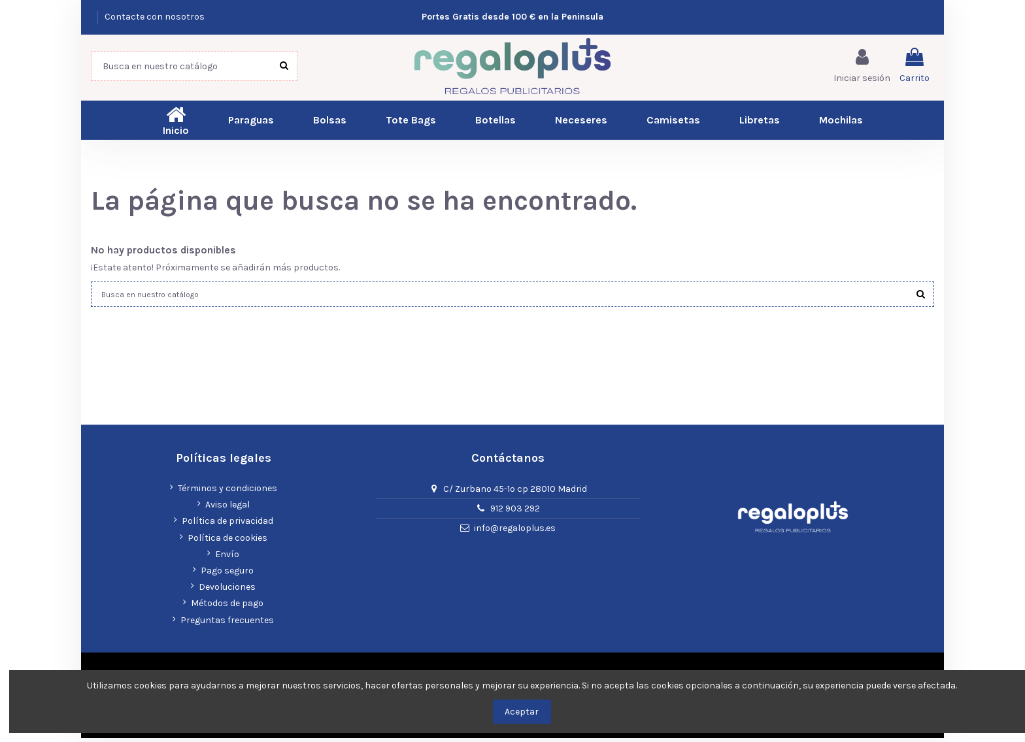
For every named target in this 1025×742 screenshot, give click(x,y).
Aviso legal (227, 508)
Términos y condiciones (227, 492)
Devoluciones (227, 590)
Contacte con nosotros (155, 16)
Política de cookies (227, 541)
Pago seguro (227, 574)
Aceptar (522, 711)
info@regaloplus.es (515, 532)
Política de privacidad (227, 525)
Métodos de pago (227, 607)
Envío (227, 558)
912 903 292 (515, 512)
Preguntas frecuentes (227, 624)
